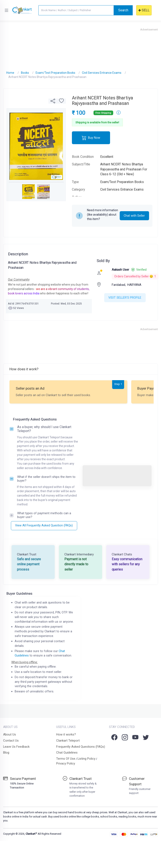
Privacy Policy (65, 763)
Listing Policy (86, 759)
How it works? (66, 734)
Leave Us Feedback (16, 747)
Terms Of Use (65, 759)
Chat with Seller (134, 215)
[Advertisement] (80, 47)
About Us (9, 734)
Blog (6, 752)
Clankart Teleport (68, 740)
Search (123, 10)
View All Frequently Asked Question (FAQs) (44, 525)
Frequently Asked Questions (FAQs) (80, 747)
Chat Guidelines (67, 752)
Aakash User (120, 270)
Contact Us (11, 740)
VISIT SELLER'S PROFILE (124, 297)
